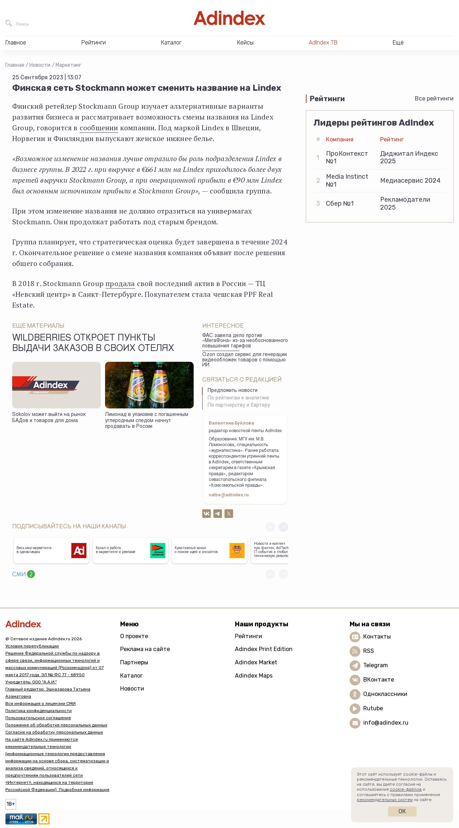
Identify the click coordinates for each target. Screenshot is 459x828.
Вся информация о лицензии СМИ (40, 703)
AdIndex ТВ (323, 42)
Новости (39, 65)
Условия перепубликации (32, 646)
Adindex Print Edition (264, 649)
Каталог (131, 675)
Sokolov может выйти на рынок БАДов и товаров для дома (48, 418)
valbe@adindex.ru (229, 495)
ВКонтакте (378, 679)
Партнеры (134, 662)
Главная (14, 65)
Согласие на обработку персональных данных (54, 732)
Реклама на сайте (145, 649)
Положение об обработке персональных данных (56, 725)
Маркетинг (68, 65)
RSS (368, 650)
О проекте (134, 636)
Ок (402, 811)
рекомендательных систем (385, 799)
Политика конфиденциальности (38, 710)
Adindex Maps (254, 675)
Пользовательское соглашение (38, 717)
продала (120, 283)
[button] (283, 527)
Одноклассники (385, 694)
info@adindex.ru (385, 722)
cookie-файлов (406, 789)
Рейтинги (248, 636)
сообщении (99, 127)
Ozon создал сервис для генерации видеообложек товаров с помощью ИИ (244, 360)
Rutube (373, 708)
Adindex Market (256, 662)
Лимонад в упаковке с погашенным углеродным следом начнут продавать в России (146, 420)
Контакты (377, 636)
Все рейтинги (434, 98)
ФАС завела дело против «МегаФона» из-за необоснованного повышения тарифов (245, 341)
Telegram (375, 665)
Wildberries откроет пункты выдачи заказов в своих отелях (93, 344)
